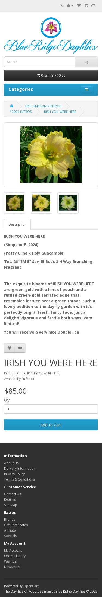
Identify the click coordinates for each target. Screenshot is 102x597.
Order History (15, 556)
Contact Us (12, 494)
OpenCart (31, 586)
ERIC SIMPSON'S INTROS (43, 106)
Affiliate (10, 530)
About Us (11, 463)
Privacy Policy (14, 474)
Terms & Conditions (19, 479)
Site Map (10, 505)
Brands (9, 519)
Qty (7, 400)
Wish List (10, 561)
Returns (10, 499)
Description (17, 224)
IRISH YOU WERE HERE (59, 111)
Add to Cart (51, 424)
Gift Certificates (16, 525)
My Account (13, 550)
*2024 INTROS (21, 111)
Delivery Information (20, 468)
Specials (10, 536)
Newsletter (12, 566)
